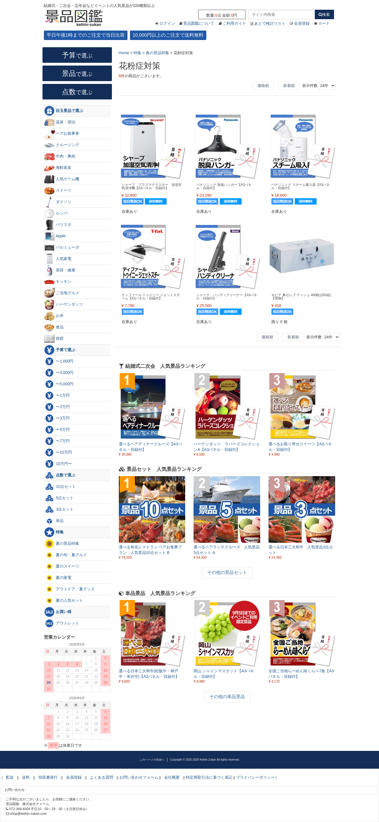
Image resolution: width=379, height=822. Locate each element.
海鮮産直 (58, 167)
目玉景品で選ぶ (63, 110)
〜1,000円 (59, 361)
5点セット (59, 498)
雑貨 (54, 338)
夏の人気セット (63, 600)
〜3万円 (57, 418)
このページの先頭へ (151, 759)
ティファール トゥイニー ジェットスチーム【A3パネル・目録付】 (151, 296)
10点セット (60, 486)
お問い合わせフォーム (138, 777)
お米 (54, 315)
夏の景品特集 (61, 543)
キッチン (58, 281)
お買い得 (58, 612)
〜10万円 (58, 452)
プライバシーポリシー (255, 777)
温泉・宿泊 (60, 122)
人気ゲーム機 (61, 179)
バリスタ (58, 224)
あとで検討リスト (269, 23)
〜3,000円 (59, 372)
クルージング (61, 145)
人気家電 (58, 258)
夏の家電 (58, 577)
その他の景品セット (227, 572)
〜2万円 (57, 407)
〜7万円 (57, 441)
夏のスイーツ (61, 566)
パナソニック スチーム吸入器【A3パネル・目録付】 (300, 186)
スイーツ (58, 190)
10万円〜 (58, 463)
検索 (324, 14)
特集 (54, 532)
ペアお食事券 (61, 133)
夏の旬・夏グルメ (65, 555)
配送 (10, 777)
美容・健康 (60, 270)
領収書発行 (48, 777)
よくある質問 (101, 777)
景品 (77, 73)
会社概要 (172, 777)
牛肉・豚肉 (60, 156)
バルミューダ (61, 247)
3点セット (59, 509)
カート (324, 23)
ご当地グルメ (61, 293)
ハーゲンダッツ (63, 304)
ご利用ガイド (234, 23)
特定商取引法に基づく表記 (209, 777)
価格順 (263, 85)
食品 (54, 327)
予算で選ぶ (60, 350)
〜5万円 (57, 429)
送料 (26, 777)
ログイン (167, 23)
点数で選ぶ (60, 475)
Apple (55, 236)
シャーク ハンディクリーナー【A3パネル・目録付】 (226, 296)
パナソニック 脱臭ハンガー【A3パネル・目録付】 (223, 186)
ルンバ (56, 213)
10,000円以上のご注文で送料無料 (168, 35)
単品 (54, 520)
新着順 (289, 85)
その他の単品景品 (227, 696)
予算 (77, 55)
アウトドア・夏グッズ (69, 589)
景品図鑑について (198, 23)
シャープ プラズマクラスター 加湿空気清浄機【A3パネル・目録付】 (152, 186)
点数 (77, 92)
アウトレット (61, 623)
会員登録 (302, 23)
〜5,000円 (59, 384)
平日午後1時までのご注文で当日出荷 (86, 35)
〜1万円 (57, 395)
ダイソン (58, 202)
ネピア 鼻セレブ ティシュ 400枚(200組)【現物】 (301, 296)
